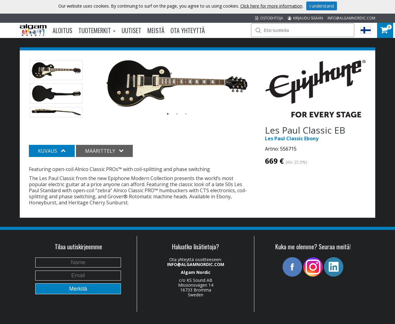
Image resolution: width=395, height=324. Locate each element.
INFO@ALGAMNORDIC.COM (351, 18)
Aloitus (62, 30)
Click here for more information (271, 6)
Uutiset (131, 30)
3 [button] (186, 114)
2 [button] (177, 114)
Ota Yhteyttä (187, 30)
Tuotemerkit (96, 30)
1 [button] (168, 114)
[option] (177, 83)
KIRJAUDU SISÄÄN (305, 18)
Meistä (155, 30)
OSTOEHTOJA (269, 18)
